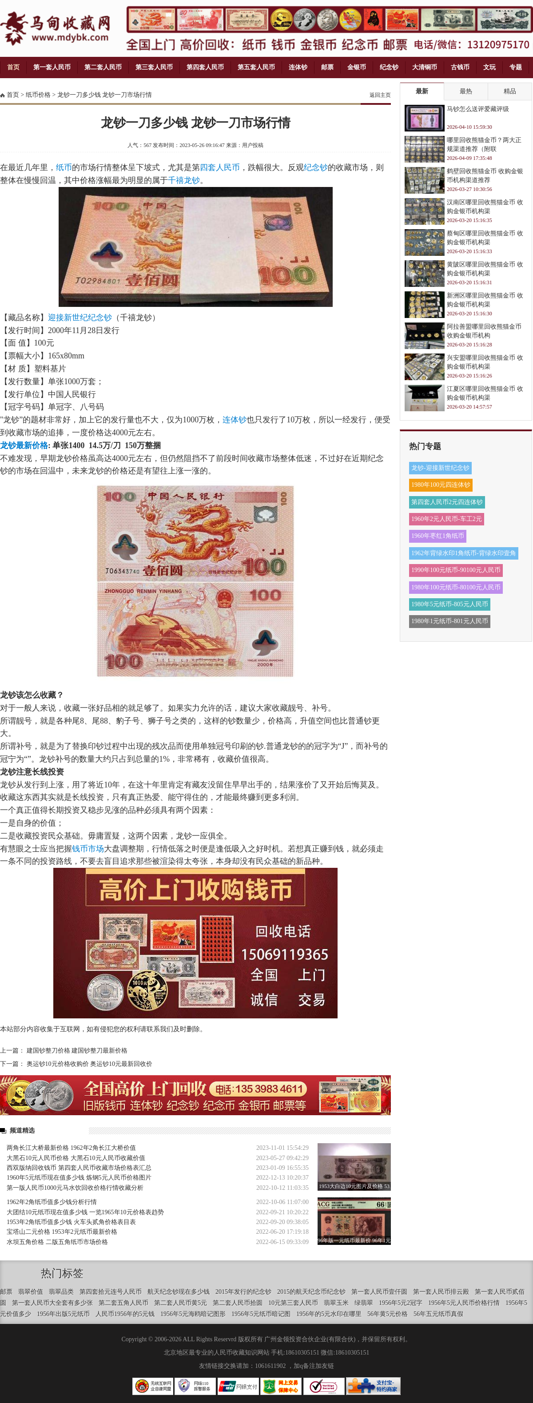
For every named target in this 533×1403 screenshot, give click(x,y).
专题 (515, 67)
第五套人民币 (256, 67)
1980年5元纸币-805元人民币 (449, 604)
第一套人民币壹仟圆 (379, 1291)
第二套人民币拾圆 (238, 1303)
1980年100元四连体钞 (440, 484)
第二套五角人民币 (123, 1303)
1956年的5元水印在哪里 (329, 1314)
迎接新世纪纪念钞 (80, 317)
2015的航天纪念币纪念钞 (311, 1291)
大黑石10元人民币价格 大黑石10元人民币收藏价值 (76, 1158)
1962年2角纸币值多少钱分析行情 (52, 1202)
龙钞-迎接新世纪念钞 (440, 468)
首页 (13, 67)
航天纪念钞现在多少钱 (178, 1291)
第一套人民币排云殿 (441, 1291)
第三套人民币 (154, 67)
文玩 (489, 67)
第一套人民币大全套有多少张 (52, 1303)
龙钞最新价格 (24, 445)
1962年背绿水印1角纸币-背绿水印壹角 (463, 553)
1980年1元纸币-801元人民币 (449, 621)
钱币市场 (88, 848)
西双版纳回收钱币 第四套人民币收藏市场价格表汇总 (79, 1168)
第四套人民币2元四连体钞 (447, 502)
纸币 (64, 167)
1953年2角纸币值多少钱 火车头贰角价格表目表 (71, 1222)
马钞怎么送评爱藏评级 (478, 109)
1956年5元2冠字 (400, 1303)
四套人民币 (220, 167)
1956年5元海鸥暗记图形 (193, 1314)
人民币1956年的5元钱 (125, 1314)
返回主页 (380, 95)
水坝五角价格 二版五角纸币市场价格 (57, 1242)
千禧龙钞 (184, 180)
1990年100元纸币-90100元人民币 (456, 570)
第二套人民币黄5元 (180, 1303)
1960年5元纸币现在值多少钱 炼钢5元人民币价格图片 (79, 1177)
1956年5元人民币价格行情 (464, 1303)
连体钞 (298, 67)
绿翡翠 (363, 1303)
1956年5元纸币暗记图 (260, 1314)
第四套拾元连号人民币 (111, 1291)
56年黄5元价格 (387, 1314)
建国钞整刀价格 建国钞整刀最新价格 (77, 1050)
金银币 (356, 67)
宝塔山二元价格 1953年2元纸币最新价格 (62, 1231)
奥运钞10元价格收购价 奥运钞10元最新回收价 (90, 1064)
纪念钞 (389, 67)
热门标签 (62, 1273)
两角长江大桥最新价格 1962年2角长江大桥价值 (71, 1148)
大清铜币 (424, 67)
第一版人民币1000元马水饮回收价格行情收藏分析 (75, 1187)
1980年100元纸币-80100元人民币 (456, 587)
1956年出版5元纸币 (63, 1314)
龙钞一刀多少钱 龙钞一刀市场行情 (104, 94)
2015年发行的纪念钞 (243, 1291)
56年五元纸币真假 (438, 1314)
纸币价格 (38, 94)
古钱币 (460, 67)
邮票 (327, 67)
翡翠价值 (30, 1291)
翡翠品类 (61, 1291)
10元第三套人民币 (293, 1303)
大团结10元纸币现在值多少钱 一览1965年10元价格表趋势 (85, 1212)
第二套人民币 (103, 67)
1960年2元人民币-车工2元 (446, 519)
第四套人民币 (205, 67)
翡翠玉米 (336, 1303)
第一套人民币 (52, 67)
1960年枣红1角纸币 (437, 536)
